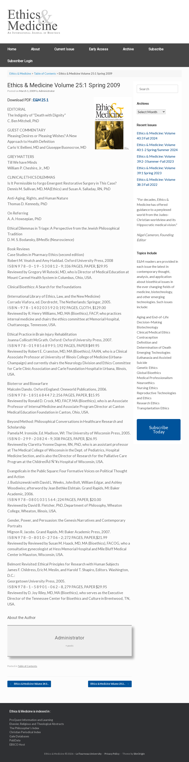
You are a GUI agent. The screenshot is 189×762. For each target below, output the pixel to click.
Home (11, 49)
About (35, 49)
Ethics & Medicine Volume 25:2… (109, 684)
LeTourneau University (89, 753)
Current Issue (64, 49)
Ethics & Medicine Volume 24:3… (29, 684)
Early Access (98, 49)
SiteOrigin (139, 753)
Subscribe (156, 49)
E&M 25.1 (40, 100)
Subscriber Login (19, 61)
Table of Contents (27, 666)
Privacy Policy (112, 753)
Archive (128, 49)
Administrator (47, 90)
